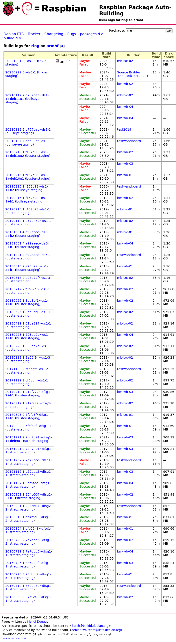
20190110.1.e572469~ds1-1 (28, 221)
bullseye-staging (20, 133)
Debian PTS (14, 34)
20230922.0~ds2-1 (20, 72)
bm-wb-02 (125, 84)
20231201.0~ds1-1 (20, 61)
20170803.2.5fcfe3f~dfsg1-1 (28, 426)
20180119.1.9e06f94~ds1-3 (27, 357)
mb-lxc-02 (125, 61)
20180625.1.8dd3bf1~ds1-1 (27, 312)
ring (35, 46)
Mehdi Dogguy (37, 621)
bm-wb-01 (125, 175)
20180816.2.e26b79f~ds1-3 (27, 277)
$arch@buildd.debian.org (90, 625)
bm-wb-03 (125, 163)
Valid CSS (21, 638)
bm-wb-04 (125, 106)
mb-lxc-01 (125, 209)
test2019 (124, 129)
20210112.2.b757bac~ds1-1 (28, 129)
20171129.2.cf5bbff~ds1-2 (26, 369)
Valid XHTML (8, 638)
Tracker (34, 34)
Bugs (71, 34)
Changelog (53, 34)
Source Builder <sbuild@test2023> (133, 74)
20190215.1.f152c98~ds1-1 (27, 209)
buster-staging (37, 155)
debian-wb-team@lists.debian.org (96, 630)
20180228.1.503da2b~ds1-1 (28, 346)
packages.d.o (91, 34)
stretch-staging (36, 441)
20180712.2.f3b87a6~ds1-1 (27, 289)
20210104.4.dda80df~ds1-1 (27, 141)
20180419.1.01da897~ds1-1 (28, 323)
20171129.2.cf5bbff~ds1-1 (26, 380)
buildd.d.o (12, 38)
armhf (53, 46)
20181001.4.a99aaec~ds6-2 (27, 255)
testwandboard (129, 141)
